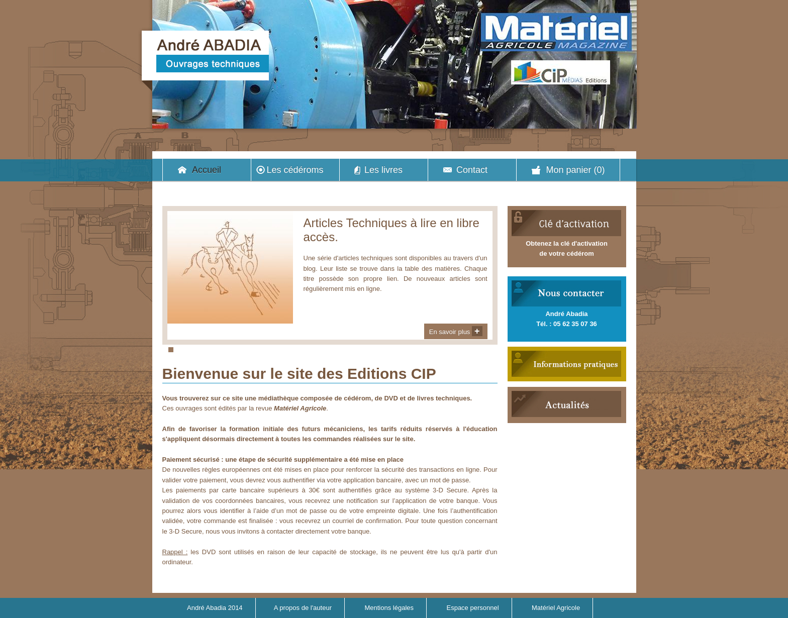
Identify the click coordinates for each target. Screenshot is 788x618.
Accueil (206, 170)
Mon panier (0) (575, 170)
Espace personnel (472, 607)
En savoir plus (455, 331)
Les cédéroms (294, 170)
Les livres (383, 170)
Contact (471, 170)
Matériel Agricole (556, 607)
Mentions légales (389, 607)
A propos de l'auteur (303, 607)
